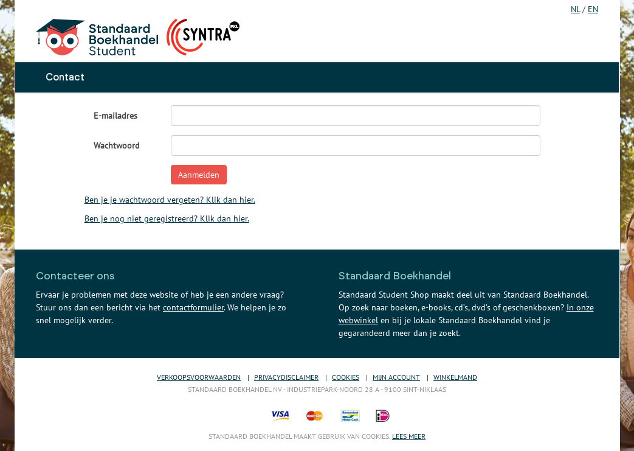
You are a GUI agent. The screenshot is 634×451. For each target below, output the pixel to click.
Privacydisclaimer (286, 377)
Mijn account (396, 377)
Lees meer (409, 436)
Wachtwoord (117, 145)
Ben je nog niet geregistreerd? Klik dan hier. (166, 218)
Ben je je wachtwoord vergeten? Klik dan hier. (169, 199)
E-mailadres (115, 115)
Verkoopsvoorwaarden (199, 377)
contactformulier (193, 307)
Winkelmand (455, 377)
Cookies (345, 377)
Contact (65, 77)
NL (575, 9)
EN (593, 9)
